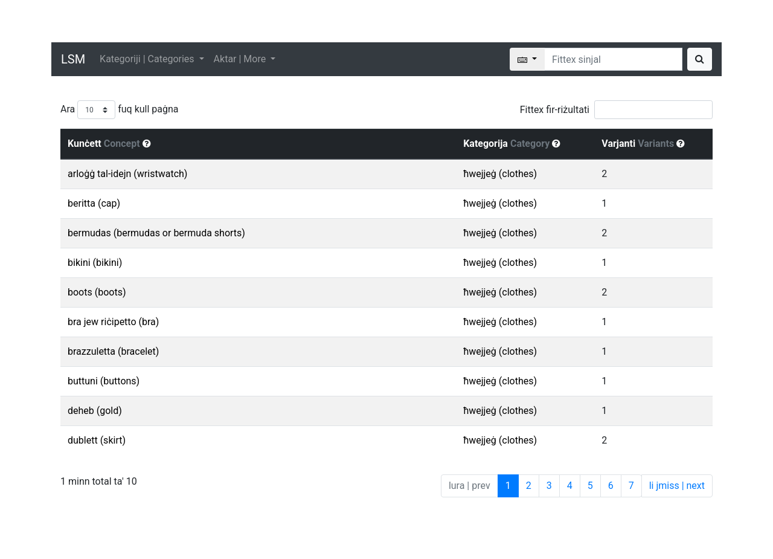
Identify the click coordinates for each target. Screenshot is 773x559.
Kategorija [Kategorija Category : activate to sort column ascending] (511, 143)
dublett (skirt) (97, 440)
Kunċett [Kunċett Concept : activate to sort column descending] (109, 143)
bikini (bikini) (95, 262)
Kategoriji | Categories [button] (148, 59)
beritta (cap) (94, 203)
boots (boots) (97, 292)
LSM (73, 59)
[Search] (613, 59)
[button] (147, 143)
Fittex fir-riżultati (616, 109)
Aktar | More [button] (241, 59)
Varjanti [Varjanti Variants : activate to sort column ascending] (643, 143)
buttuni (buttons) (104, 381)
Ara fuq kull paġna (119, 109)
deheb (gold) (95, 410)
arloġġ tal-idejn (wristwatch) (127, 173)
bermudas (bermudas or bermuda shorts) (156, 233)
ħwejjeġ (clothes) (500, 173)
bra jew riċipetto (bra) (113, 322)
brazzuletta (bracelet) (113, 351)
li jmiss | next (677, 485)
